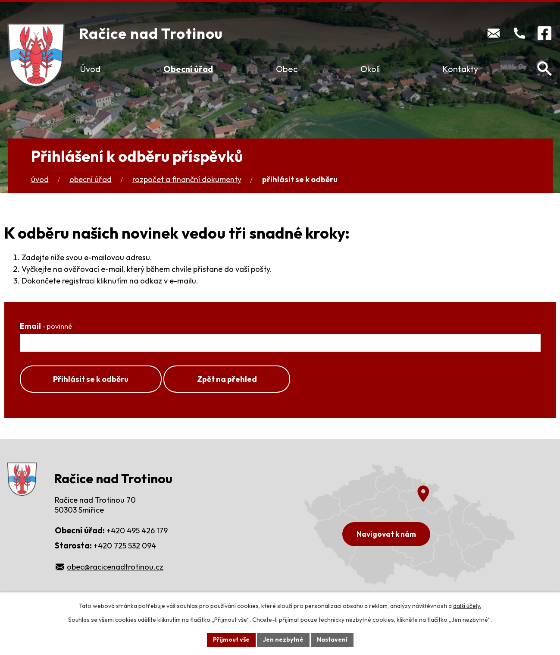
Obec (286, 68)
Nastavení (332, 639)
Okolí (370, 68)
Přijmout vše (231, 639)
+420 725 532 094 (125, 546)
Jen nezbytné (283, 639)
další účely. (467, 606)
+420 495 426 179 (137, 530)
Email (46, 326)
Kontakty (460, 68)
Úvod (90, 68)
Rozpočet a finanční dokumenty (186, 179)
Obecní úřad (188, 68)
